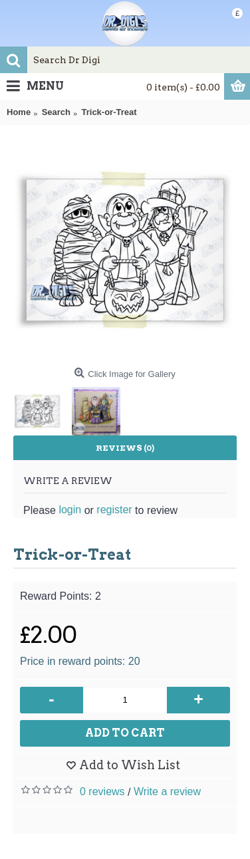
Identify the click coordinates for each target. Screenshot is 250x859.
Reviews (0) (125, 448)
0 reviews (102, 791)
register (114, 509)
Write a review (167, 791)
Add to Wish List (129, 765)
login (70, 509)
